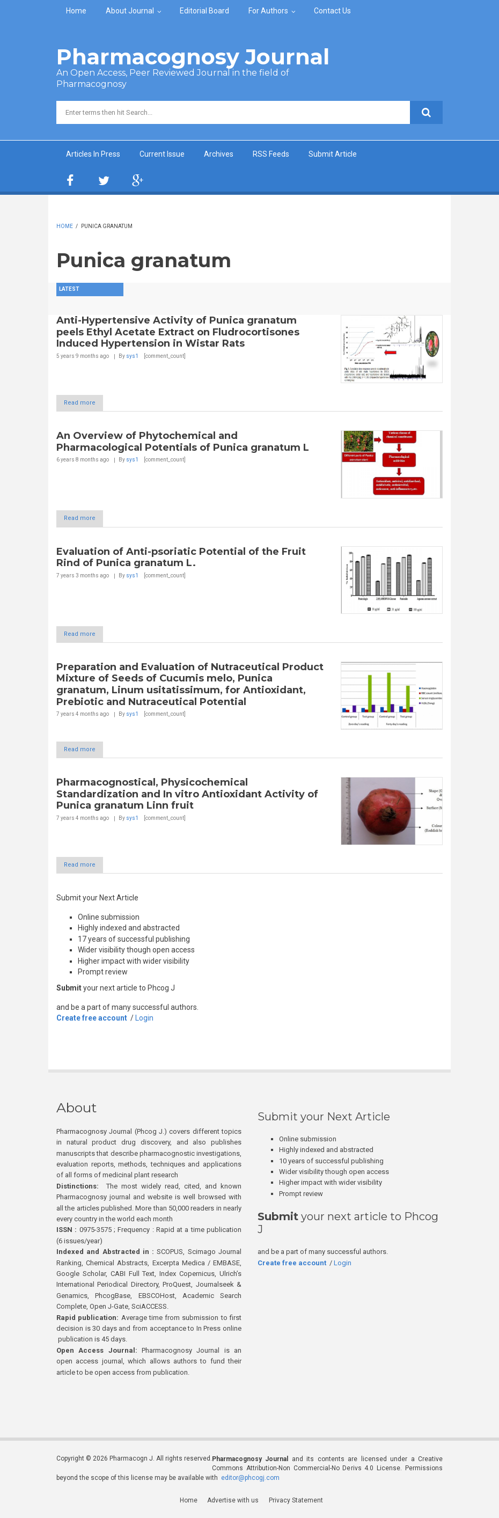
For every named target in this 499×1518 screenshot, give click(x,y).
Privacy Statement (296, 1502)
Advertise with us (233, 1502)
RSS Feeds (271, 154)
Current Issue (162, 154)
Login (144, 1020)
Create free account (91, 1020)
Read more (84, 403)
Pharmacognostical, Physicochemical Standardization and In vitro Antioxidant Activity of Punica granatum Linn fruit (187, 795)
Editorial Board (204, 10)
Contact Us (332, 10)
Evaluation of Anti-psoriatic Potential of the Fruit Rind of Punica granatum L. (181, 558)
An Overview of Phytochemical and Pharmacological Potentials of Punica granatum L (182, 442)
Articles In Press (93, 154)
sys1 (132, 356)
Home (76, 10)
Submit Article (333, 154)
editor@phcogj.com (250, 1479)
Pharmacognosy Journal (192, 56)
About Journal (130, 10)
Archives (218, 154)
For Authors (268, 10)
